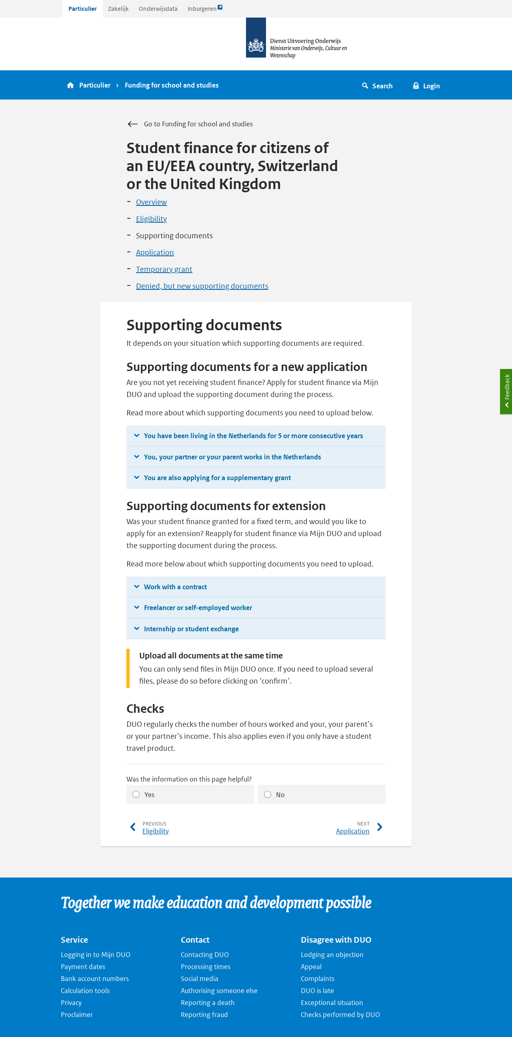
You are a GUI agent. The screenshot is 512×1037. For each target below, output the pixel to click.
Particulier (82, 8)
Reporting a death (208, 1002)
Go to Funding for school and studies (189, 124)
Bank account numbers (95, 978)
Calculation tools (85, 990)
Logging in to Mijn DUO (95, 954)
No (280, 794)
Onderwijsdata (158, 8)
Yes (149, 794)
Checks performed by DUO (340, 1014)
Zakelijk (118, 8)
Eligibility (151, 218)
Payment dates (83, 966)
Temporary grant (164, 269)
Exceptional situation (332, 1002)
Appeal (311, 966)
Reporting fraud (204, 1014)
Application (155, 252)
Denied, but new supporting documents (202, 286)
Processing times (205, 966)
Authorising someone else (219, 990)
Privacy (71, 1002)
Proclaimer (77, 1014)
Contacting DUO (205, 954)
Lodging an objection (332, 954)
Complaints (317, 978)
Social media (199, 978)
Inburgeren (205, 11)
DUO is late (317, 990)
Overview (151, 202)
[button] (378, 85)
